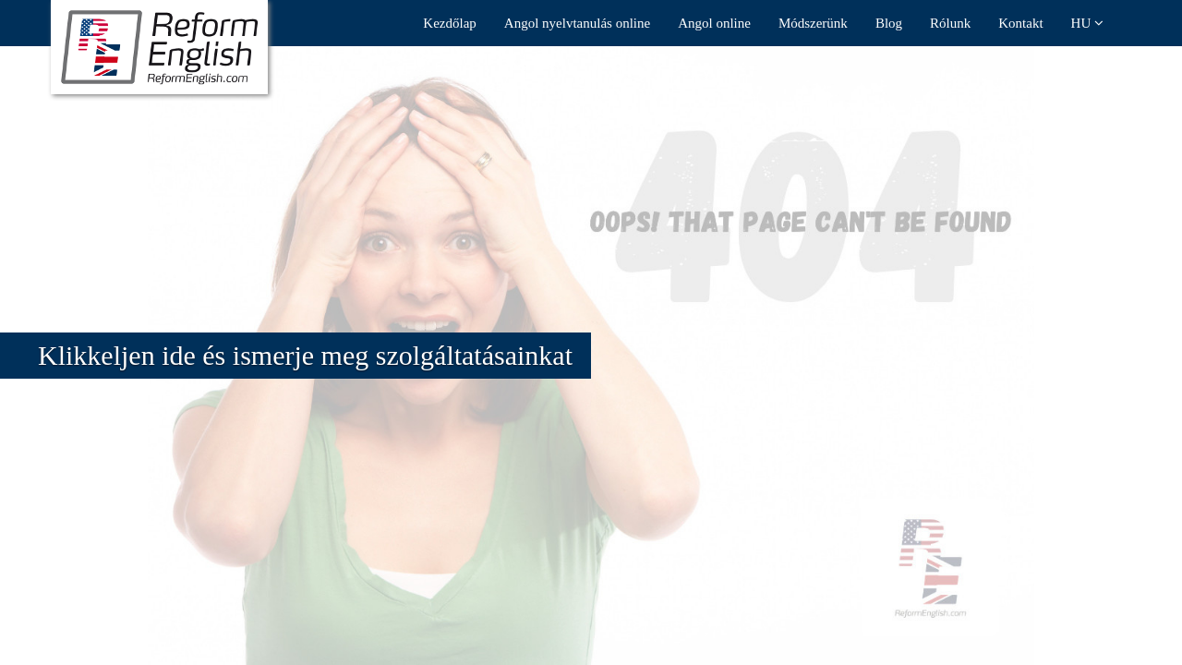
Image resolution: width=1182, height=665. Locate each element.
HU (1087, 23)
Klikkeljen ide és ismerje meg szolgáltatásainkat (305, 355)
